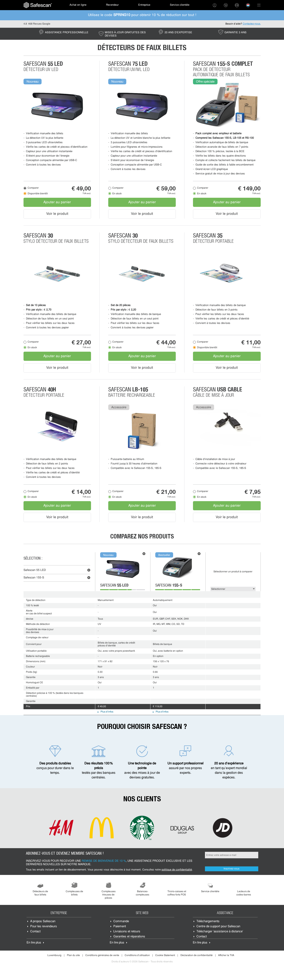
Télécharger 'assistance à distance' (219, 931)
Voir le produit (57, 214)
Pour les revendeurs (43, 926)
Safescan (35, 570)
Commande (121, 921)
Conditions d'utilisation (137, 955)
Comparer (33, 188)
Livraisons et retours (126, 931)
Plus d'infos (107, 712)
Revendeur (112, 5)
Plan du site (73, 955)
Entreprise (144, 5)
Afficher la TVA (226, 955)
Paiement (119, 926)
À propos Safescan (42, 921)
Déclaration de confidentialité (196, 955)
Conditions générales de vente (102, 955)
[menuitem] (38, 5)
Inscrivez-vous (231, 869)
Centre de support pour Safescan (218, 926)
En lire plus (34, 942)
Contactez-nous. (252, 24)
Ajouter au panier (57, 202)
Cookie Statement (165, 955)
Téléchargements (208, 921)
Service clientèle (179, 5)
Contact (35, 931)
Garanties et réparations (129, 936)
